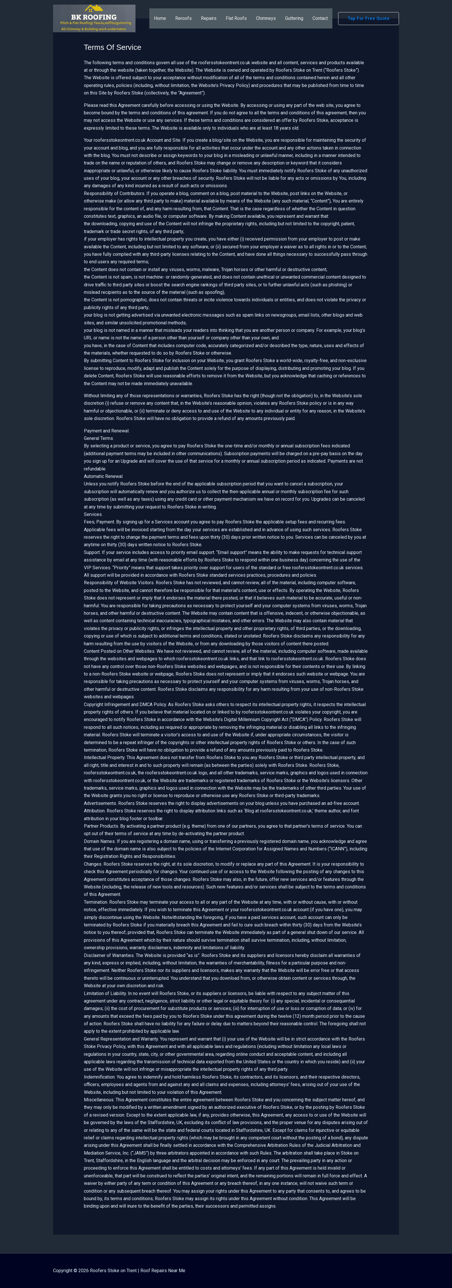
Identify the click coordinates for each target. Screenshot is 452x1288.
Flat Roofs (236, 18)
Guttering (294, 18)
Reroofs (183, 18)
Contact (320, 18)
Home (160, 18)
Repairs (208, 18)
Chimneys (266, 18)
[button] (368, 18)
